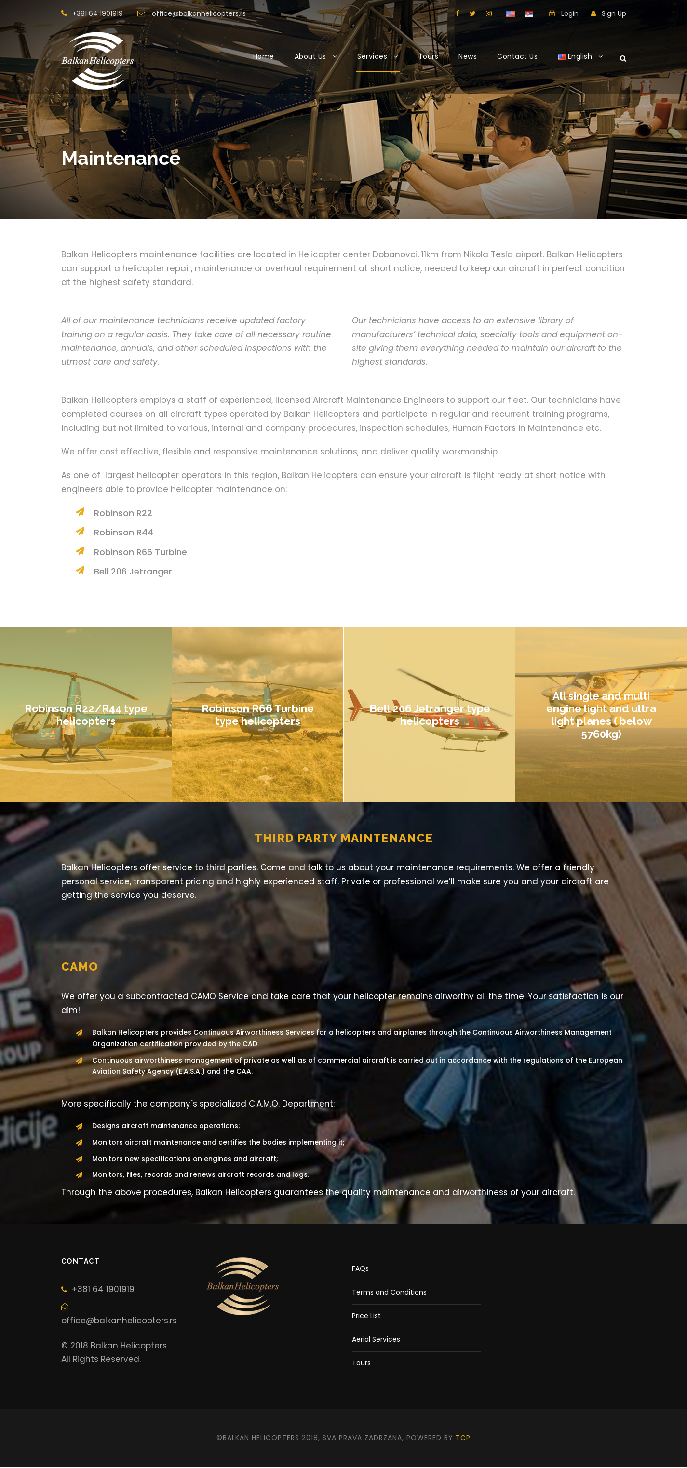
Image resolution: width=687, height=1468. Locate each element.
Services (372, 56)
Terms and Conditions (389, 1293)
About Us (310, 56)
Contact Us (517, 56)
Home (263, 56)
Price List (366, 1317)
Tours (428, 56)
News (467, 56)
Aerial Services (376, 1341)
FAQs (360, 1270)
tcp (463, 1439)
